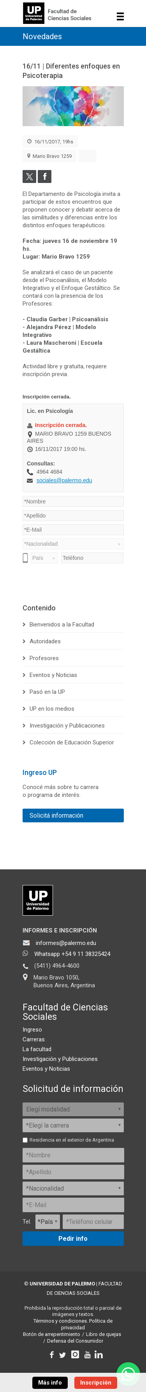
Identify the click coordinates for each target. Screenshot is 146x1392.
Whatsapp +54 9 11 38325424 (72, 954)
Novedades (42, 36)
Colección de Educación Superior (72, 742)
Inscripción (95, 1382)
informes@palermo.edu (66, 943)
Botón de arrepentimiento (51, 1334)
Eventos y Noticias (53, 675)
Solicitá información (56, 815)
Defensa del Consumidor (75, 1341)
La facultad (37, 1049)
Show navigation (120, 16)
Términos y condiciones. (60, 1321)
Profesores (44, 658)
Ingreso (32, 1029)
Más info (50, 1382)
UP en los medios (52, 708)
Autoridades (45, 641)
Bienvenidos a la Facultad (62, 624)
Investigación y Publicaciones (67, 725)
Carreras (34, 1039)
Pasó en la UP (47, 691)
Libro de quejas (103, 1334)
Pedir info (73, 1238)
